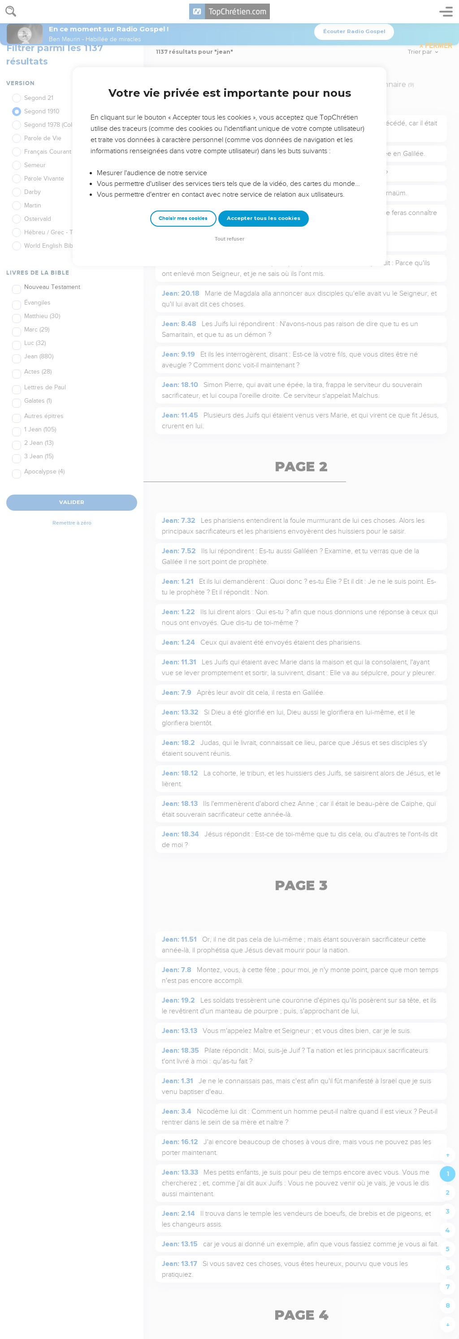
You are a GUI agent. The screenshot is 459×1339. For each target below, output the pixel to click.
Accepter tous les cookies (263, 218)
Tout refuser (229, 239)
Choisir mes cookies (183, 218)
